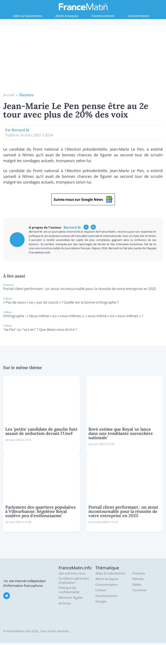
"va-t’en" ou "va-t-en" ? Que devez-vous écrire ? (40, 329)
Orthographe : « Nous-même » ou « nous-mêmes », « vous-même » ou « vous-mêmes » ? (73, 316)
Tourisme (139, 590)
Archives (65, 603)
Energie (58, 25)
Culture (100, 590)
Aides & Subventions (27, 16)
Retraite (107, 25)
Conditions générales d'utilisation (74, 580)
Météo (136, 585)
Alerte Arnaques (66, 16)
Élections (27, 95)
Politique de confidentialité (69, 590)
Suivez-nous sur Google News (83, 199)
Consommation (138, 16)
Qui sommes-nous (72, 573)
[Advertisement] (83, 60)
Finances (83, 25)
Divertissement (106, 596)
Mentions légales (71, 597)
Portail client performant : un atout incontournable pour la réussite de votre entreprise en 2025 (79, 288)
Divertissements (103, 16)
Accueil (8, 95)
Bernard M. (21, 130)
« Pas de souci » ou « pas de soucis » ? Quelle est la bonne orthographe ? (61, 302)
